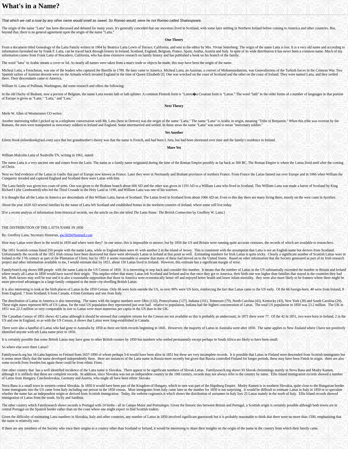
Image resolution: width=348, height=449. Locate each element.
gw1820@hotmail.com (76, 235)
